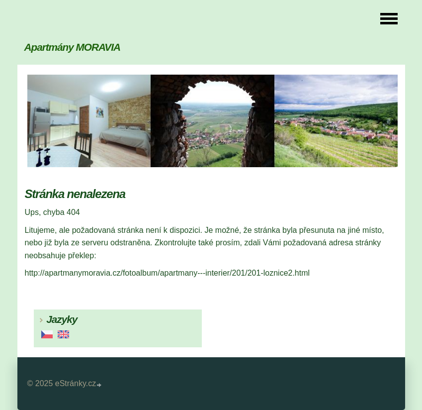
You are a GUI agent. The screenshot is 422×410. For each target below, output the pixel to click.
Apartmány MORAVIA (72, 47)
